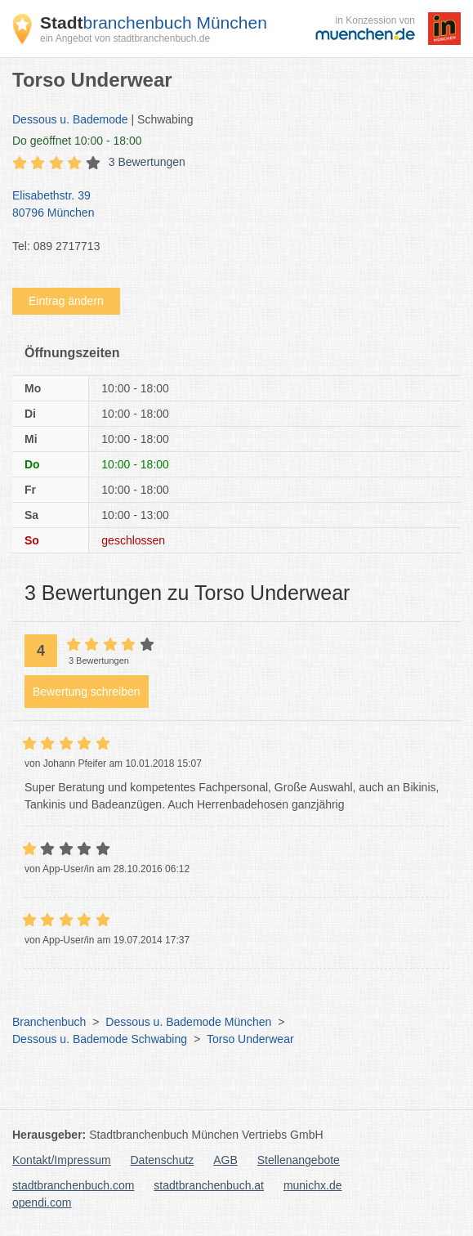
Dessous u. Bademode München (188, 1021)
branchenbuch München (153, 22)
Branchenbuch (49, 1021)
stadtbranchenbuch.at (209, 1185)
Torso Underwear (250, 1039)
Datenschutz (162, 1160)
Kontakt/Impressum (61, 1160)
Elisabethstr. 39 (228, 205)
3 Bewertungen (147, 161)
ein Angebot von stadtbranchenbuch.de (125, 38)
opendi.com (41, 1202)
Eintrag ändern (66, 300)
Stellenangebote (298, 1160)
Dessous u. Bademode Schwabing (99, 1039)
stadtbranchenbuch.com (73, 1185)
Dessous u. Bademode (70, 119)
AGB (225, 1160)
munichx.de (312, 1185)
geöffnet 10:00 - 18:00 (77, 140)
